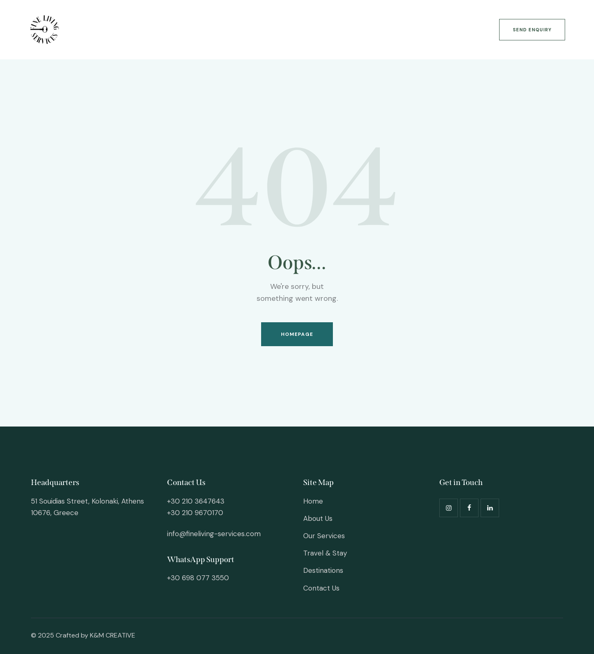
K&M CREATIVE (112, 635)
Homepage (297, 334)
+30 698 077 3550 (198, 577)
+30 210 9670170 (195, 512)
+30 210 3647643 (195, 501)
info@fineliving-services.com (214, 533)
